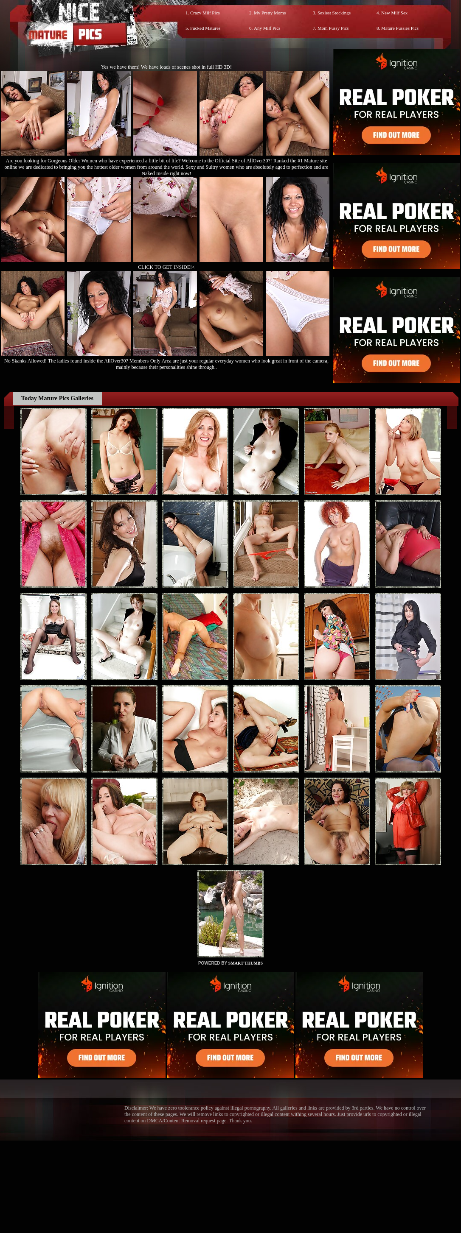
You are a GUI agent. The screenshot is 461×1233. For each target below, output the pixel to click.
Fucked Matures (205, 28)
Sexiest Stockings (334, 12)
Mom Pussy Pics (333, 28)
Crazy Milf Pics (205, 12)
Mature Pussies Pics (400, 28)
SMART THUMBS (245, 963)
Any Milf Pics (267, 28)
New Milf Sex (394, 12)
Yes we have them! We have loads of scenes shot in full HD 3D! (166, 67)
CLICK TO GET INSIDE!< (166, 267)
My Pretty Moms (270, 12)
